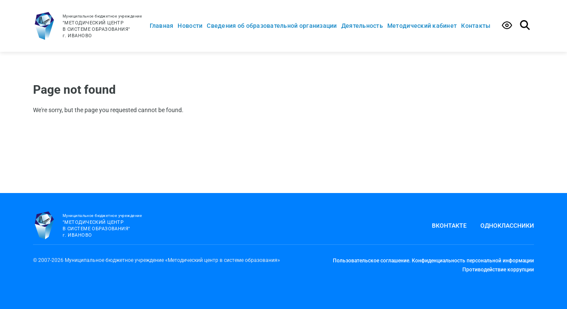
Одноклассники (507, 225)
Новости (190, 25)
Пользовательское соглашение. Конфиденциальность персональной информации (433, 261)
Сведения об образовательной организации (272, 25)
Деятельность (362, 25)
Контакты (475, 25)
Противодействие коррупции (498, 270)
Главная (162, 25)
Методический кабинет (422, 25)
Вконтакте (449, 225)
